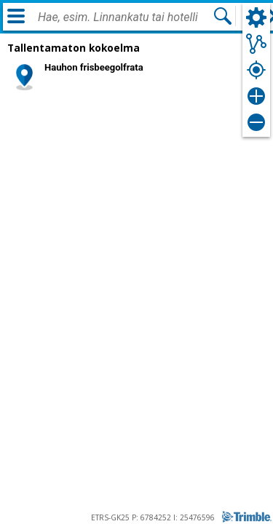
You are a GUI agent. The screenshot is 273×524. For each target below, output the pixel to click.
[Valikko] (16, 16)
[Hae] (222, 16)
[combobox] (125, 17)
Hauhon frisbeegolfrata (93, 67)
